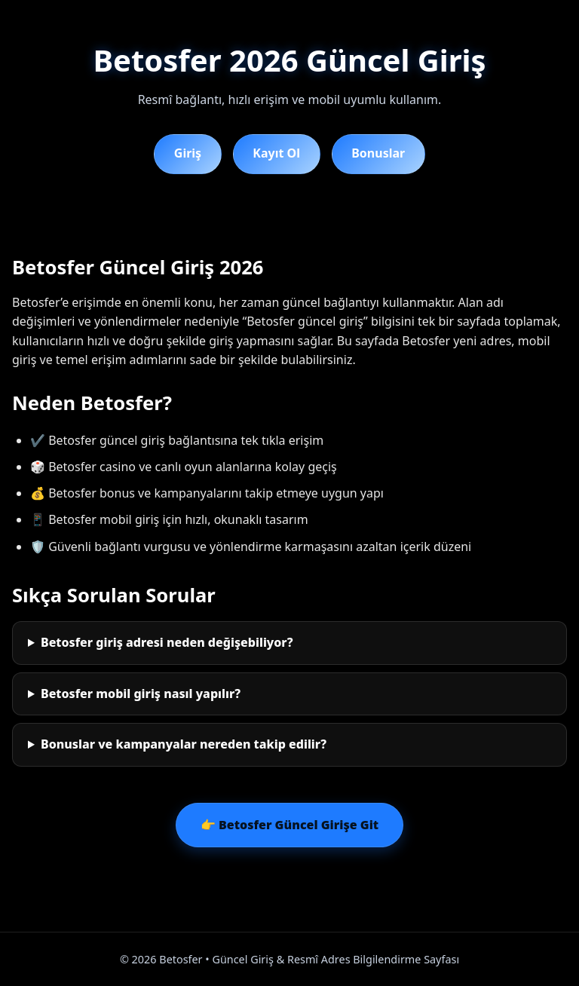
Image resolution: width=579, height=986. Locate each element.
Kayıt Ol (276, 153)
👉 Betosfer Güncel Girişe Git (289, 824)
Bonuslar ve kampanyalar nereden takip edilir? (183, 744)
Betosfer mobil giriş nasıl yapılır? (140, 693)
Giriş (187, 153)
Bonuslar (378, 153)
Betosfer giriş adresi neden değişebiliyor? (167, 642)
